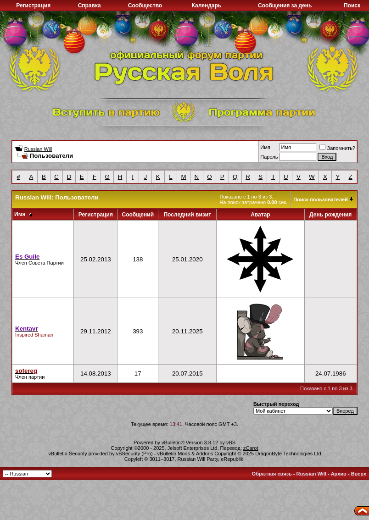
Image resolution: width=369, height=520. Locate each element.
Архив (339, 473)
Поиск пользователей (320, 199)
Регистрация (33, 5)
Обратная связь (272, 473)
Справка (89, 5)
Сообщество (145, 5)
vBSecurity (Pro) (134, 453)
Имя (265, 147)
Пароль (269, 157)
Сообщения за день (285, 5)
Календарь (207, 5)
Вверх (358, 473)
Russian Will (38, 149)
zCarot (250, 448)
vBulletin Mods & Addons (185, 453)
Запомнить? (337, 148)
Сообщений (138, 214)
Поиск (352, 5)
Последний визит (187, 214)
